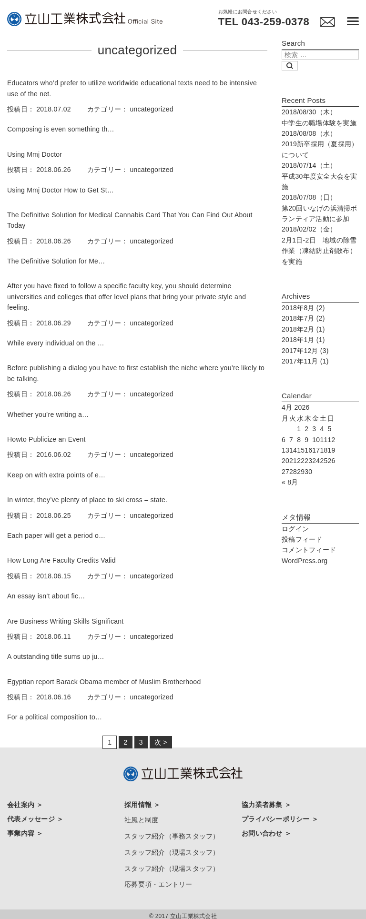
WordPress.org (304, 561)
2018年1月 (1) (303, 339)
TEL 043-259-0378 (262, 22)
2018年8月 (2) (303, 308)
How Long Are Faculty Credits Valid (61, 560)
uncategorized (151, 109)
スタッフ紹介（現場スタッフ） (172, 850)
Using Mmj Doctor (34, 154)
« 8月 (290, 482)
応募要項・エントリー (158, 880)
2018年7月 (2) (303, 318)
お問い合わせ (263, 831)
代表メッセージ (32, 818)
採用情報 (138, 804)
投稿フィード (302, 539)
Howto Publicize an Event (46, 439)
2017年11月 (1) (305, 361)
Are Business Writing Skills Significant (65, 621)
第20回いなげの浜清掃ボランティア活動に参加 (319, 207)
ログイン (295, 529)
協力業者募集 (263, 804)
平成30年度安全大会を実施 (319, 176)
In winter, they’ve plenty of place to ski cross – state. (87, 500)
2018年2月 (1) (303, 329)
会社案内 (21, 804)
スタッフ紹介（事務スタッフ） (172, 834)
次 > (160, 742)
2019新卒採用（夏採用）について (320, 144)
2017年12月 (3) (305, 350)
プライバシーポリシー (277, 818)
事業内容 (21, 831)
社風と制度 (141, 819)
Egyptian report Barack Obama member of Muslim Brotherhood (104, 682)
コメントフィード (309, 550)
